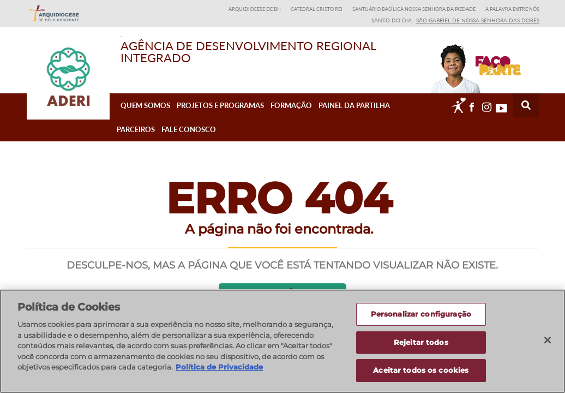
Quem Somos (145, 115)
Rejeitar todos (421, 346)
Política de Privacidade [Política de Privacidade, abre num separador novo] (219, 371)
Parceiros (136, 139)
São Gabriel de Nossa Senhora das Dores (477, 20)
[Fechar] (548, 344)
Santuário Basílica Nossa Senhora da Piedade (414, 9)
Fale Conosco (188, 139)
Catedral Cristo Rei (316, 9)
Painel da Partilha (354, 115)
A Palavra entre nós (512, 9)
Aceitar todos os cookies (420, 375)
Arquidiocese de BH (255, 9)
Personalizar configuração (421, 318)
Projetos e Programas (220, 115)
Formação (291, 115)
